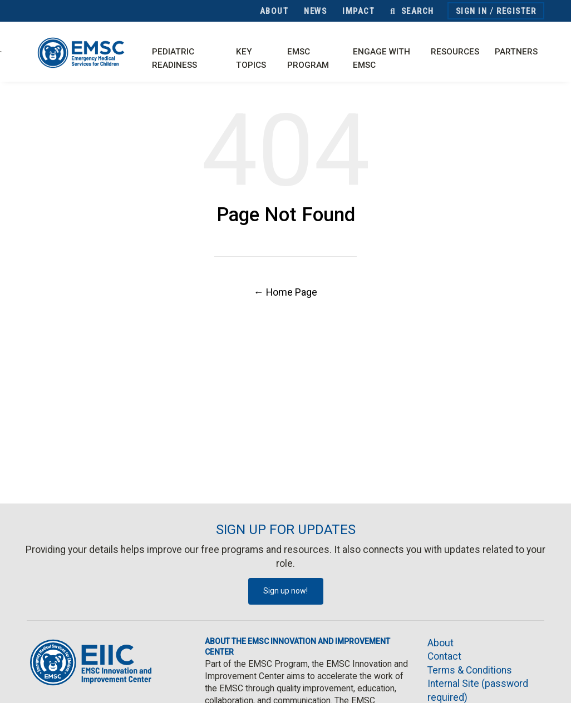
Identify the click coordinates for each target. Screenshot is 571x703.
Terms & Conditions (469, 670)
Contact (444, 656)
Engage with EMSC (381, 59)
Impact (358, 11)
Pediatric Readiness (174, 59)
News (315, 11)
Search (412, 11)
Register (516, 11)
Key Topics (251, 59)
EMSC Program (308, 59)
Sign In (472, 11)
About (274, 11)
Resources (455, 52)
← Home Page (285, 292)
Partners (516, 52)
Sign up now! (285, 590)
